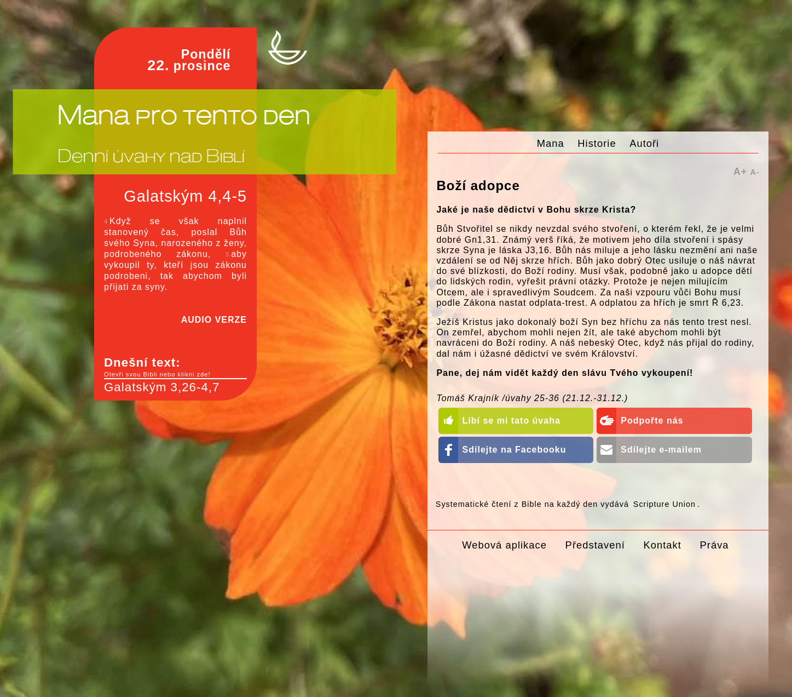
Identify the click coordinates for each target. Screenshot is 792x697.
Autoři (644, 143)
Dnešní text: (175, 367)
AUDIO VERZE (214, 319)
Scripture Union (664, 504)
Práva (714, 545)
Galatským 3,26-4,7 (161, 387)
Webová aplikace (504, 545)
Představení (595, 545)
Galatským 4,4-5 (185, 196)
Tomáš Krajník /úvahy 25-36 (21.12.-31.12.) (532, 398)
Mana (550, 143)
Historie (596, 143)
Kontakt (662, 545)
